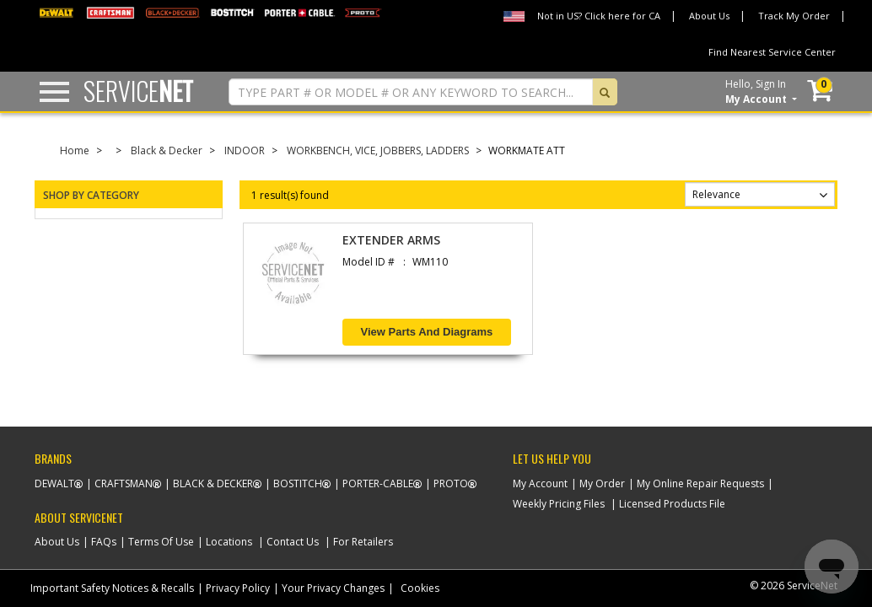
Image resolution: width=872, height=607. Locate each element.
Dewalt (54, 483)
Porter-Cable (377, 483)
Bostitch (297, 483)
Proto (450, 483)
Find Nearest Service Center (772, 52)
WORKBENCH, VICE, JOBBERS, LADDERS (378, 150)
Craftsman (123, 483)
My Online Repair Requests (700, 483)
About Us (709, 15)
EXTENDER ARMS (391, 240)
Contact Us (292, 541)
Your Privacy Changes (333, 588)
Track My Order (794, 15)
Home (74, 150)
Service (138, 91)
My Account (540, 483)
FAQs (103, 541)
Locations (229, 541)
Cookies (420, 588)
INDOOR (244, 150)
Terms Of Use (161, 541)
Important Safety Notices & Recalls (112, 588)
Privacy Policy (238, 588)
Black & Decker (166, 150)
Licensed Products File (672, 504)
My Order (602, 483)
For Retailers (363, 541)
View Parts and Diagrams (427, 331)
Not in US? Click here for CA (598, 15)
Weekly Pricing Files (559, 504)
